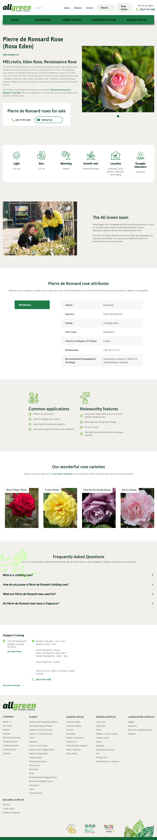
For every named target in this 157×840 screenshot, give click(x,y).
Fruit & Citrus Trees (38, 745)
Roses (32, 773)
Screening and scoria (105, 749)
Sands (98, 741)
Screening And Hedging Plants (43, 777)
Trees (31, 789)
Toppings (100, 745)
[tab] (32, 304)
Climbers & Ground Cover (41, 729)
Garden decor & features (107, 761)
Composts (100, 725)
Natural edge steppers (76, 745)
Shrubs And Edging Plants (41, 781)
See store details (11, 685)
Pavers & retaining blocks (140, 729)
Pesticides (34, 769)
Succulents (34, 785)
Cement (6, 804)
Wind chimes (72, 753)
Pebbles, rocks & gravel (107, 733)
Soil (97, 753)
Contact (89, 7)
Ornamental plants (38, 761)
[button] (105, 8)
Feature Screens (73, 725)
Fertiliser (33, 741)
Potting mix (101, 757)
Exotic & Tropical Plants (40, 733)
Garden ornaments (75, 737)
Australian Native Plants (40, 725)
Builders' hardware (11, 812)
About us (7, 721)
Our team (7, 725)
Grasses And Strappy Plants (42, 749)
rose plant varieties (63, 473)
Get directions (14, 651)
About (67, 7)
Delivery (78, 7)
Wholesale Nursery (12, 737)
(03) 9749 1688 (147, 9)
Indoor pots (71, 741)
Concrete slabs (73, 721)
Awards (6, 729)
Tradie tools (8, 808)
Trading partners (10, 741)
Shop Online (124, 8)
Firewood (70, 733)
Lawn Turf (101, 721)
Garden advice (9, 749)
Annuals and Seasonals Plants (43, 721)
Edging (131, 721)
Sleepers (132, 733)
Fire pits (70, 729)
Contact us (46, 119)
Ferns (31, 737)
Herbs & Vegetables (38, 753)
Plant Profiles (35, 793)
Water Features (73, 749)
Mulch (99, 729)
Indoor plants (35, 757)
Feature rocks (102, 737)
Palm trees (34, 765)
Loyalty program (10, 745)
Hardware (132, 725)
